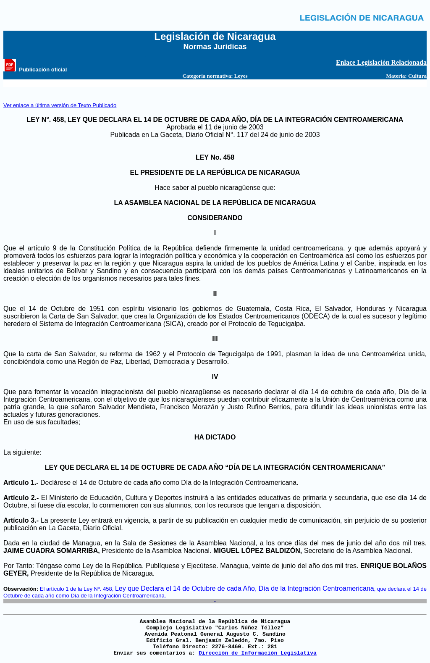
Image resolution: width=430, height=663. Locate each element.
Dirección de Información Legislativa (258, 653)
